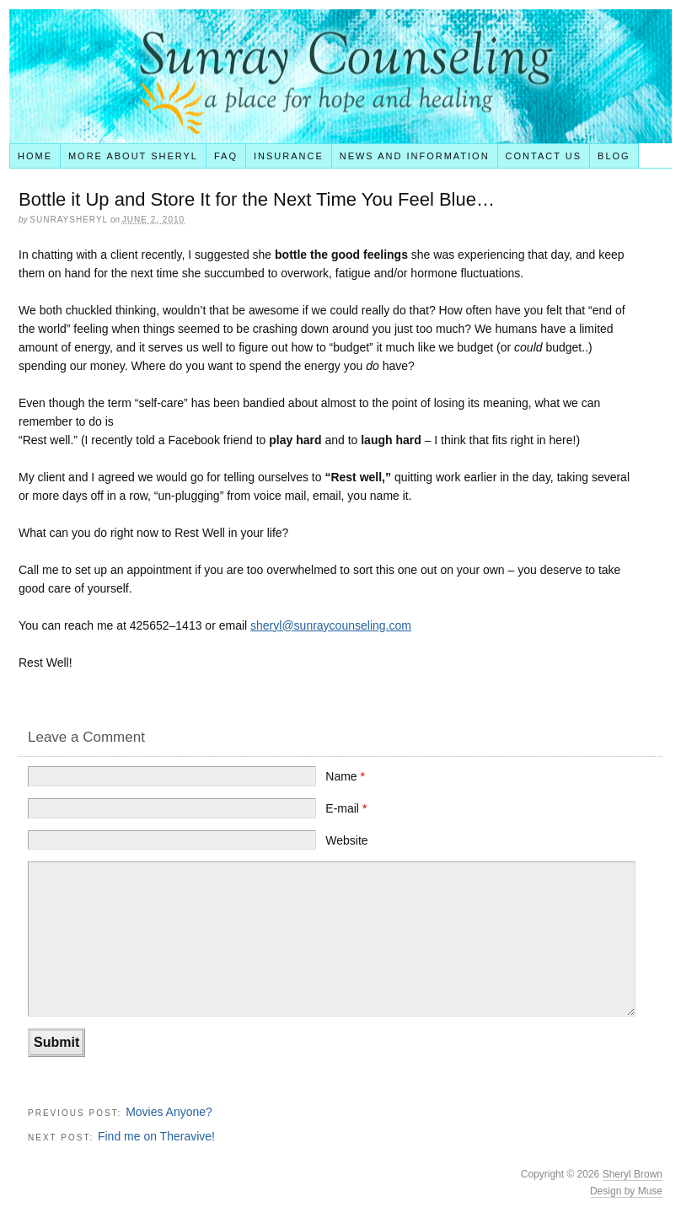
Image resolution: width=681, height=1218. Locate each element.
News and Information (415, 156)
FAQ (226, 156)
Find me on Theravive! (156, 1136)
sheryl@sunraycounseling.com (330, 625)
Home (35, 156)
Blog (614, 156)
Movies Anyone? (169, 1112)
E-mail (346, 808)
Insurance (289, 156)
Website (346, 840)
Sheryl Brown (632, 1174)
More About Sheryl (133, 156)
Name (345, 776)
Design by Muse (626, 1191)
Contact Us (544, 156)
